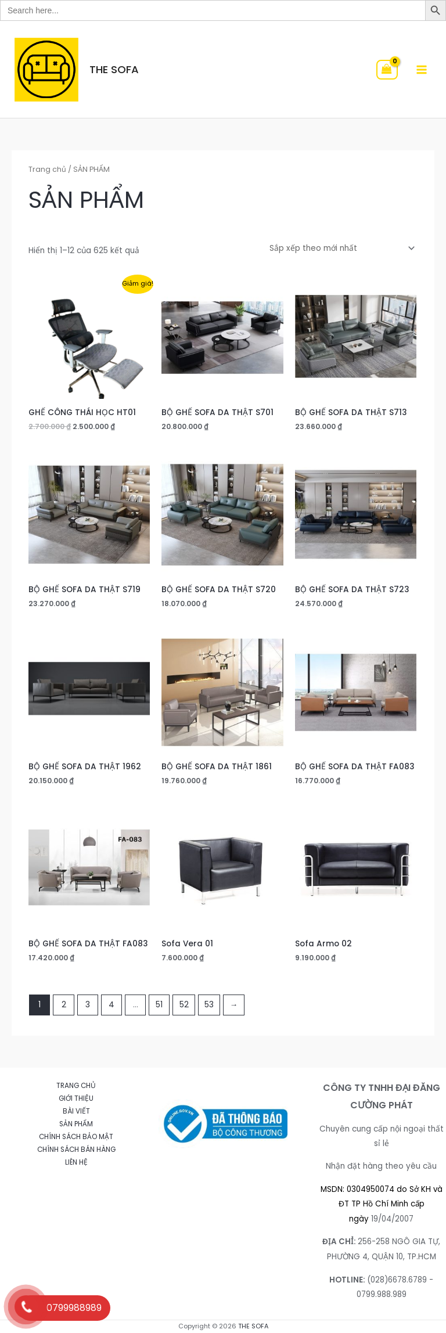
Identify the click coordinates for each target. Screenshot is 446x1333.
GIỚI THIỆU (76, 1098)
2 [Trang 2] (64, 1004)
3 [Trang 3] (87, 1004)
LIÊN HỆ (76, 1162)
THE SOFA (114, 69)
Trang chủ (47, 169)
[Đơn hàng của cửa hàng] (340, 248)
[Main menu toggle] (421, 69)
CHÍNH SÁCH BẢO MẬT (76, 1136)
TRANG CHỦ (76, 1085)
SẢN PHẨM (76, 1124)
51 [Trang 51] (159, 1004)
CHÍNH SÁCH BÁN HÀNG (76, 1149)
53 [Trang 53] (209, 1004)
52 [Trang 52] (184, 1004)
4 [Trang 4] (111, 1004)
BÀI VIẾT (76, 1111)
